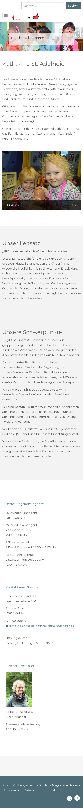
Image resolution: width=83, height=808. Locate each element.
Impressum (12, 790)
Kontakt (51, 790)
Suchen (73, 5)
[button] (17, 14)
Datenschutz (33, 790)
